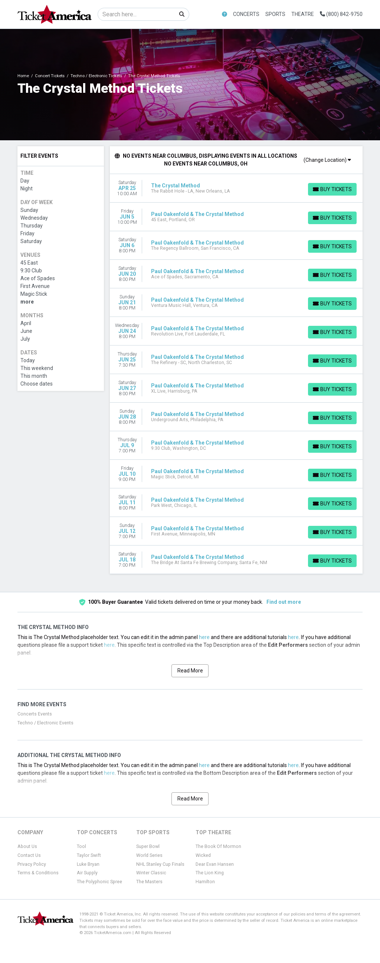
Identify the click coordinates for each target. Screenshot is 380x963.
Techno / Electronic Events (45, 722)
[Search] (136, 14)
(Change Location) (327, 160)
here (204, 637)
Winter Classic (151, 872)
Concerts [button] (246, 14)
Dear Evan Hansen (215, 864)
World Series (149, 855)
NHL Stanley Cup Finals (160, 864)
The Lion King (210, 872)
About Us (27, 846)
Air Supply (87, 872)
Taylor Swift (89, 855)
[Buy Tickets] (332, 189)
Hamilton (205, 881)
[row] (236, 188)
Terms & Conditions (38, 872)
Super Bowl (148, 846)
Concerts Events (34, 714)
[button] (224, 14)
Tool (81, 846)
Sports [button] (275, 14)
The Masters (149, 881)
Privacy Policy (31, 864)
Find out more (283, 602)
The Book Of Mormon (218, 846)
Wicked (203, 855)
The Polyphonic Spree (99, 881)
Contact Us (29, 855)
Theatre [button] (302, 14)
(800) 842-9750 (341, 14)
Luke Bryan (88, 864)
